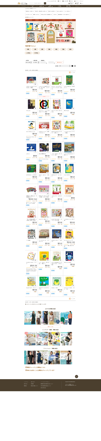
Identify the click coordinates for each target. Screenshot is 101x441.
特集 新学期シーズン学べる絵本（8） (64, 14)
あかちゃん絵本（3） (60, 11)
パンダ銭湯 (28, 240)
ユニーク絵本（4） (68, 11)
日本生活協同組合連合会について (46, 385)
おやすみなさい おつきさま (31, 174)
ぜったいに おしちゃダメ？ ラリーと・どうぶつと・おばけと (57, 87)
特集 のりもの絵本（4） (52, 11)
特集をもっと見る (50, 326)
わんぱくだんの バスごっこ (31, 287)
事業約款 (25, 385)
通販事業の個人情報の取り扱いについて (47, 383)
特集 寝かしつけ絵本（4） (30, 11)
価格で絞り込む (59, 62)
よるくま (27, 153)
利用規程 (32, 383)
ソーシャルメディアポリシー (45, 381)
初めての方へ (33, 381)
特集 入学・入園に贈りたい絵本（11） (41, 11)
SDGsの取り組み (43, 387)
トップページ (27, 8)
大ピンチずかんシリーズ (30, 131)
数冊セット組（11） (36, 14)
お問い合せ (25, 383)
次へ (74, 72)
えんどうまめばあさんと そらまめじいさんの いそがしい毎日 (57, 263)
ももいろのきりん (67, 174)
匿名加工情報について (34, 385)
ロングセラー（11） (29, 14)
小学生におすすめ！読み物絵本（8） (46, 14)
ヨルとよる (28, 110)
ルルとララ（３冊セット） (43, 219)
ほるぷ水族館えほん (42, 153)
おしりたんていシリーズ (68, 240)
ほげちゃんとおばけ (67, 262)
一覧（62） (55, 14)
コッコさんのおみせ (67, 195)
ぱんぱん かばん (55, 287)
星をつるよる (66, 110)
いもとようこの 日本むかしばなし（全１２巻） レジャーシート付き (44, 87)
